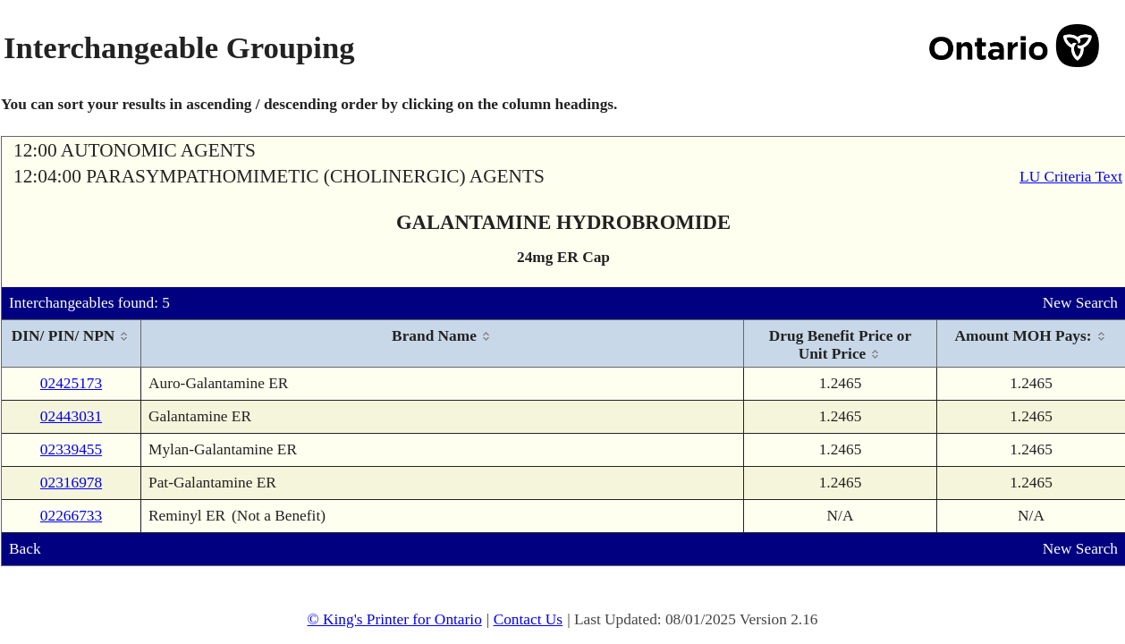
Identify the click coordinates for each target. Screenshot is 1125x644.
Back (25, 548)
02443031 (71, 416)
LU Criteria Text (1070, 176)
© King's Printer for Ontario (394, 619)
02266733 (71, 515)
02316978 (71, 482)
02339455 (71, 449)
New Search (1080, 302)
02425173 (71, 383)
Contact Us (528, 619)
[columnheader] (71, 344)
